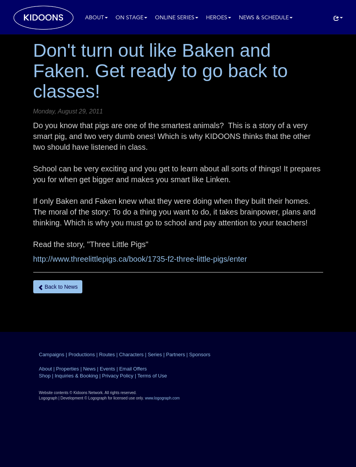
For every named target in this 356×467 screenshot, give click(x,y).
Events (107, 369)
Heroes (218, 18)
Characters (131, 354)
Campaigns (52, 354)
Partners (175, 354)
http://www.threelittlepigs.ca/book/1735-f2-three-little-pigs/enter (140, 259)
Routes (107, 354)
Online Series (176, 18)
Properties (67, 369)
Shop (45, 376)
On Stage (131, 18)
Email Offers (132, 369)
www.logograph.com (162, 398)
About (96, 18)
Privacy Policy (117, 376)
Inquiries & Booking (76, 376)
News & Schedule (266, 18)
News (89, 369)
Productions (81, 354)
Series (155, 354)
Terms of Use (152, 376)
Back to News (58, 287)
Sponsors (199, 354)
